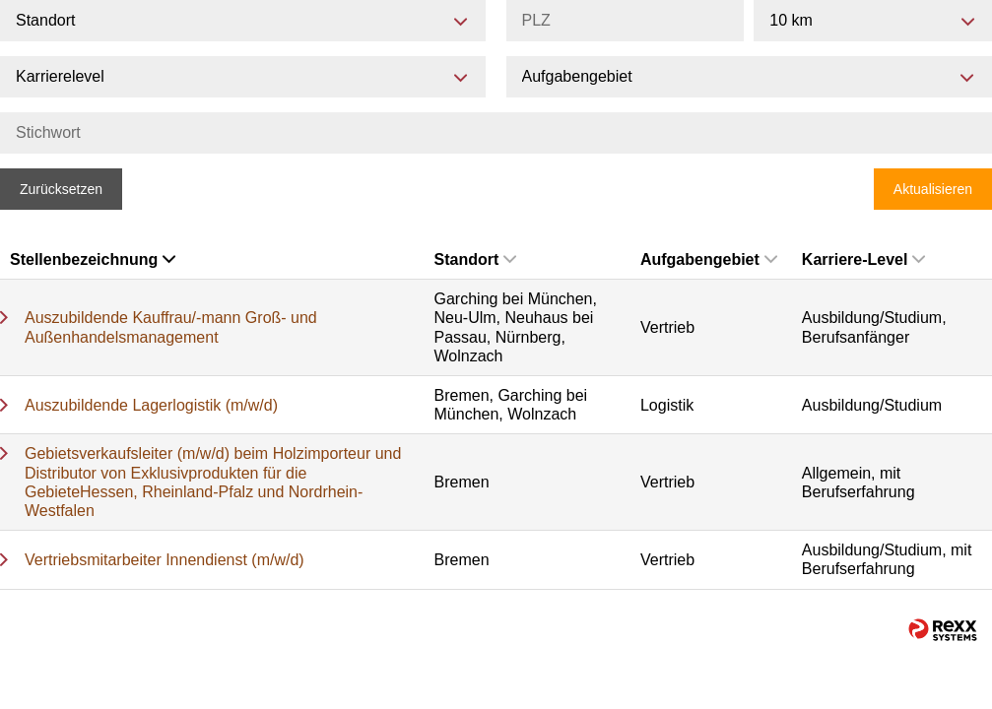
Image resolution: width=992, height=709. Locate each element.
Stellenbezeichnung (92, 259)
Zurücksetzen (61, 189)
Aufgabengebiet (708, 259)
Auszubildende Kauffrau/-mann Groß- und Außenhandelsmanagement (171, 327)
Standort (475, 259)
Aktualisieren (932, 189)
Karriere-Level (864, 259)
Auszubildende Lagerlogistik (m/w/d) (151, 405)
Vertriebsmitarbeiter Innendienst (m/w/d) (164, 559)
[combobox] (873, 20)
